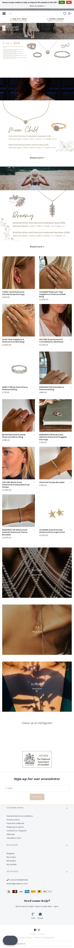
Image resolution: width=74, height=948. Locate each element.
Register (11, 853)
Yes (61, 2)
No (69, 2)
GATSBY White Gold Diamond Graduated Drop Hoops (15, 484)
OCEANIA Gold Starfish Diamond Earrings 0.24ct (52, 531)
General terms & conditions (20, 816)
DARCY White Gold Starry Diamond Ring (15, 388)
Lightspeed (49, 937)
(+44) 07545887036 (17, 880)
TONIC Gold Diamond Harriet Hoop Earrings (13, 293)
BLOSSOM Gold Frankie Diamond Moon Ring (13, 436)
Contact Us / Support (16, 830)
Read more (36, 157)
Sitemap (11, 834)
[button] (10, 940)
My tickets (11, 860)
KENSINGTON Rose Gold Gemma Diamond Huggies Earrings (53, 437)
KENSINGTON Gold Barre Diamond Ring (51, 388)
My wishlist (11, 864)
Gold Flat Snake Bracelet (51, 482)
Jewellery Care (14, 838)
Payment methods (15, 823)
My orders (11, 857)
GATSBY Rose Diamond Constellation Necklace (51, 340)
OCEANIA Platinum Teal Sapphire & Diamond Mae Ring (52, 294)
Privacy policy (13, 819)
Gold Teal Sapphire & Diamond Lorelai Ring (13, 340)
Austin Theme (26, 937)
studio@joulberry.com (17, 883)
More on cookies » (37, 6)
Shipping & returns (15, 827)
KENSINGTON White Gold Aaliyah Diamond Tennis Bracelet (14, 532)
